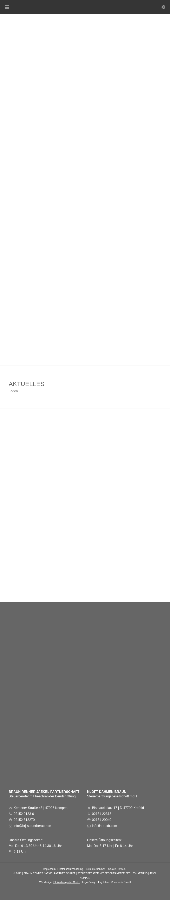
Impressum (49, 869)
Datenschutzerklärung (71, 869)
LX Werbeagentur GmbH (66, 882)
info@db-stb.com (104, 826)
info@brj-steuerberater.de (32, 826)
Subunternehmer (95, 869)
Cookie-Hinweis (116, 869)
